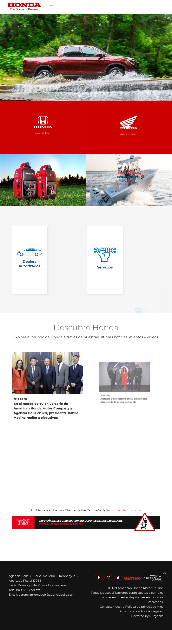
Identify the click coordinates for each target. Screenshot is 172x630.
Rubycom (156, 616)
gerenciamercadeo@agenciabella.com (46, 594)
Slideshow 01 (93, 96)
